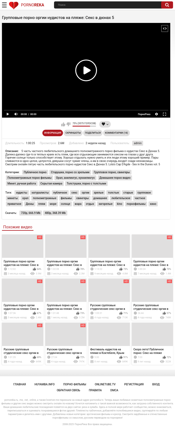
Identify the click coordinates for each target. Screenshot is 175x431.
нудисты (21, 192)
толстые (113, 192)
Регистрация (134, 384)
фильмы (66, 198)
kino (119, 203)
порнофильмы (136, 203)
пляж (41, 203)
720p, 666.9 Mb (30, 213)
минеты (13, 198)
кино (153, 203)
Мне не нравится (68, 124)
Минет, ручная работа (22, 183)
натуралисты (40, 192)
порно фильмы (74, 384)
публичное (60, 192)
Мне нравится (63, 124)
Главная (19, 384)
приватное (14, 203)
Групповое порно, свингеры (112, 172)
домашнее (100, 198)
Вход (156, 384)
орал (25, 198)
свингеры (82, 198)
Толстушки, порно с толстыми (86, 183)
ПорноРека (81, 424)
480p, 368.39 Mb (55, 213)
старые (128, 192)
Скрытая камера (51, 183)
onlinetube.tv (105, 384)
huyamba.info (44, 384)
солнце (65, 203)
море (53, 203)
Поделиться (93, 132)
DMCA (114, 390)
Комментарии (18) (116, 132)
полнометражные (44, 198)
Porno (26, 5)
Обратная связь (68, 390)
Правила (95, 390)
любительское (120, 198)
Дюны (30, 203)
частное (140, 198)
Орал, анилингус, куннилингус (75, 177)
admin (138, 143)
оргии (85, 192)
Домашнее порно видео (115, 177)
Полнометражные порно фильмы (30, 177)
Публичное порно (35, 172)
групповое (144, 192)
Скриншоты (73, 132)
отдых (90, 203)
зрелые (99, 192)
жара (78, 203)
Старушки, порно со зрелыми (70, 172)
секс (74, 192)
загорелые (106, 203)
